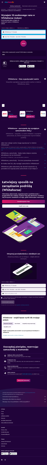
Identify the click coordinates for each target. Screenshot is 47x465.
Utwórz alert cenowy (27, 374)
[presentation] (30, 66)
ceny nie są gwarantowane (30, 392)
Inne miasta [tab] (17, 323)
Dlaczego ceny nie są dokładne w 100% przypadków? (24, 402)
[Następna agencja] (44, 105)
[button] (2, 2)
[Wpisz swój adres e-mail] (25, 293)
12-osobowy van (34, 148)
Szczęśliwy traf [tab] (7, 326)
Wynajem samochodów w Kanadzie (14, 9)
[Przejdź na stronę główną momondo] (9, 2)
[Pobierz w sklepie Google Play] (22, 66)
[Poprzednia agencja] (3, 105)
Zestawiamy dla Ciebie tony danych (24, 399)
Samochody (3, 9)
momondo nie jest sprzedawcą (24, 397)
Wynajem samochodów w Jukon (29, 9)
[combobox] (8, 28)
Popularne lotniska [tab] (8, 323)
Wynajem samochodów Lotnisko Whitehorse (13, 335)
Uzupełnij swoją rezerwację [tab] (28, 323)
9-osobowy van (26, 148)
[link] (12, 116)
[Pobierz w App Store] (30, 66)
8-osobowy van (19, 148)
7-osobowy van (11, 148)
